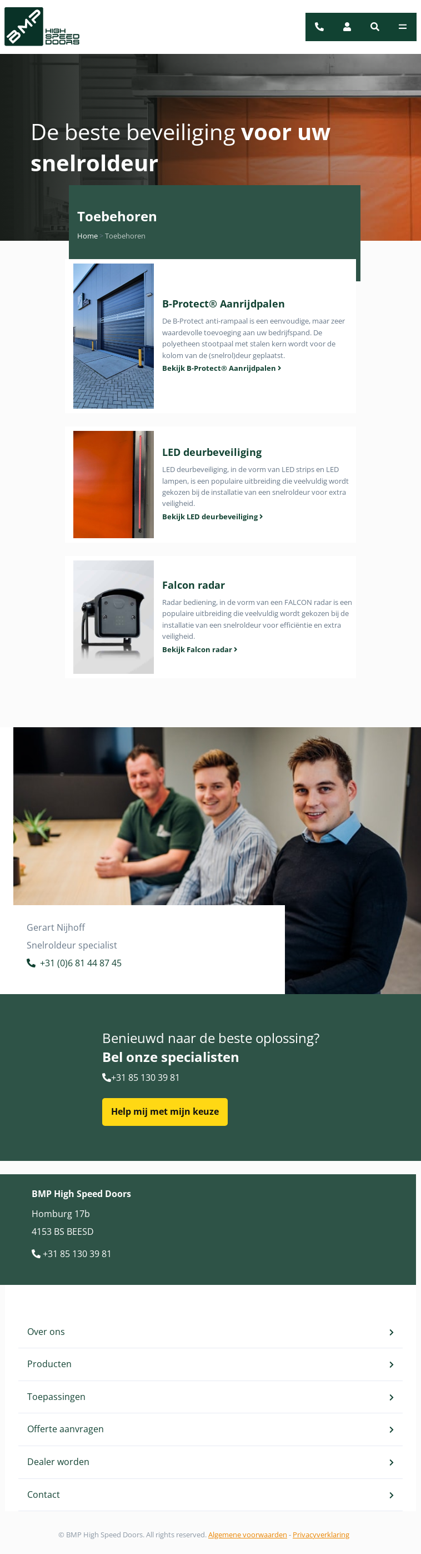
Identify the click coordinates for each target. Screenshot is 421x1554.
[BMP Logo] (35, 26)
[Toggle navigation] (403, 27)
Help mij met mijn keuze (165, 1111)
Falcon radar (193, 585)
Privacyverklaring (321, 1535)
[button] (375, 27)
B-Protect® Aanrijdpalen (223, 303)
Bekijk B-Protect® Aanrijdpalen (221, 368)
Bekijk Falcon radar (199, 649)
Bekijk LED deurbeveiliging (212, 517)
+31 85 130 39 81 (141, 1077)
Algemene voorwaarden (247, 1535)
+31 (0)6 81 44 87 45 (74, 964)
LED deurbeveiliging (212, 452)
